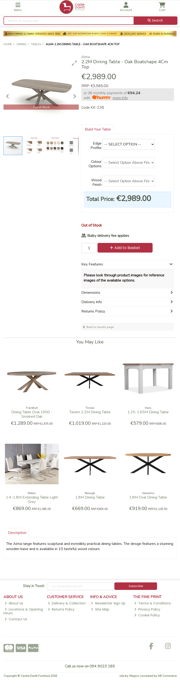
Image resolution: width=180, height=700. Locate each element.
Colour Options (95, 164)
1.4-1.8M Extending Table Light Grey (32, 499)
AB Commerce (167, 676)
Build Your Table (98, 129)
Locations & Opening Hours (23, 611)
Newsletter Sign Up (108, 603)
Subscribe (136, 586)
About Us (14, 603)
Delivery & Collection (67, 603)
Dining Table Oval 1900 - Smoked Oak (31, 414)
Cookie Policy (147, 615)
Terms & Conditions (152, 603)
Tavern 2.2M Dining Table (90, 412)
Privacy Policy (147, 609)
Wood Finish (96, 182)
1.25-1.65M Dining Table (148, 412)
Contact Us (16, 619)
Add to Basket (125, 247)
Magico (134, 676)
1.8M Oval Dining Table (148, 497)
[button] (74, 63)
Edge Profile (95, 145)
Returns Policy (61, 609)
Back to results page (100, 327)
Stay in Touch (33, 586)
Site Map (100, 609)
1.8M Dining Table (90, 497)
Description (17, 532)
